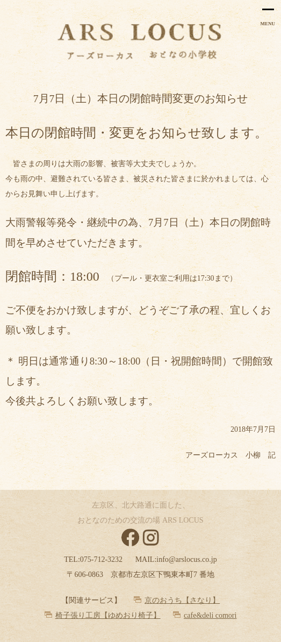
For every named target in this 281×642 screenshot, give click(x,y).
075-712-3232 (101, 559)
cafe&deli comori (210, 615)
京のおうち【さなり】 (182, 600)
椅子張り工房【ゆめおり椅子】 (108, 615)
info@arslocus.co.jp (186, 559)
